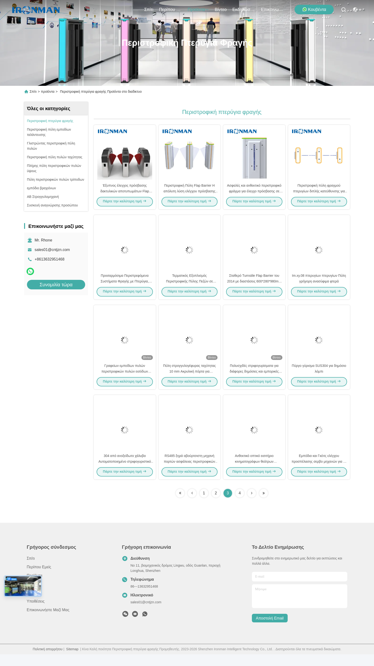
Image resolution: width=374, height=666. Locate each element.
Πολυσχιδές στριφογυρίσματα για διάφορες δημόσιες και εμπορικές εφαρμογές (254, 380)
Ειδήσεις (34, 604)
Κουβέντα (314, 9)
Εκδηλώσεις (243, 9)
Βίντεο (221, 9)
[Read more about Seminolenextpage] (180, 505)
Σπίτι (148, 9)
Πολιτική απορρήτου (47, 661)
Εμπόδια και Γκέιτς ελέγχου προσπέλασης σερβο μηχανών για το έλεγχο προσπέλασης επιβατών (319, 473)
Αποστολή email (270, 630)
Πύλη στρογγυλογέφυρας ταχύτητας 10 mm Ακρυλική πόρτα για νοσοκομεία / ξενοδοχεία (189, 380)
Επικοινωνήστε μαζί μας (272, 9)
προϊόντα (198, 9)
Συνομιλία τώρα (56, 284)
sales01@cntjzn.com (52, 250)
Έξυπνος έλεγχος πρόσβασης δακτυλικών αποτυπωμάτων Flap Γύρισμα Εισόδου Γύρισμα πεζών (124, 194)
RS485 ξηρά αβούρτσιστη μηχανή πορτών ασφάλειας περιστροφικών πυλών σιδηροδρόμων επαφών (189, 473)
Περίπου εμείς (170, 9)
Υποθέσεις (36, 613)
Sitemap (72, 661)
